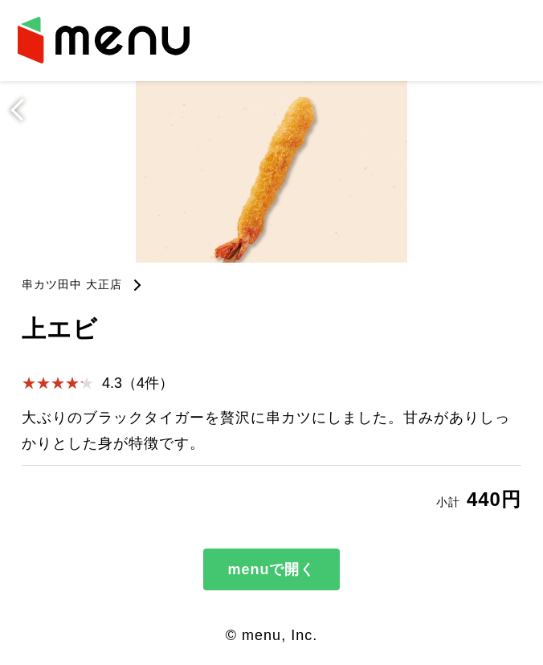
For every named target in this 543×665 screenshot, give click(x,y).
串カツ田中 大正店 (72, 284)
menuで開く (271, 569)
